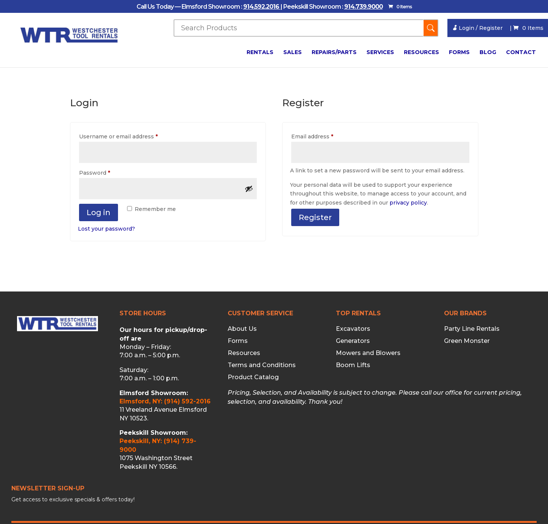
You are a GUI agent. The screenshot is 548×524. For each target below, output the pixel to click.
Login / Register (477, 28)
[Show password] (249, 188)
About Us (242, 329)
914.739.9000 (363, 6)
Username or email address (130, 135)
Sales (292, 53)
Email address (324, 135)
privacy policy (408, 202)
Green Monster (467, 341)
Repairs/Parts (334, 53)
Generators (353, 341)
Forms (459, 53)
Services (380, 53)
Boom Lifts (353, 365)
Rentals (260, 53)
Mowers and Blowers (368, 353)
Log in (98, 212)
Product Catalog (253, 377)
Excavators (353, 329)
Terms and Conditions (262, 365)
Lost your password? (106, 228)
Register (315, 217)
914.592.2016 (262, 6)
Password (107, 171)
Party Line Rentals (472, 329)
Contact (521, 53)
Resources (421, 53)
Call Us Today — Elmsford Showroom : (190, 6)
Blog (488, 53)
